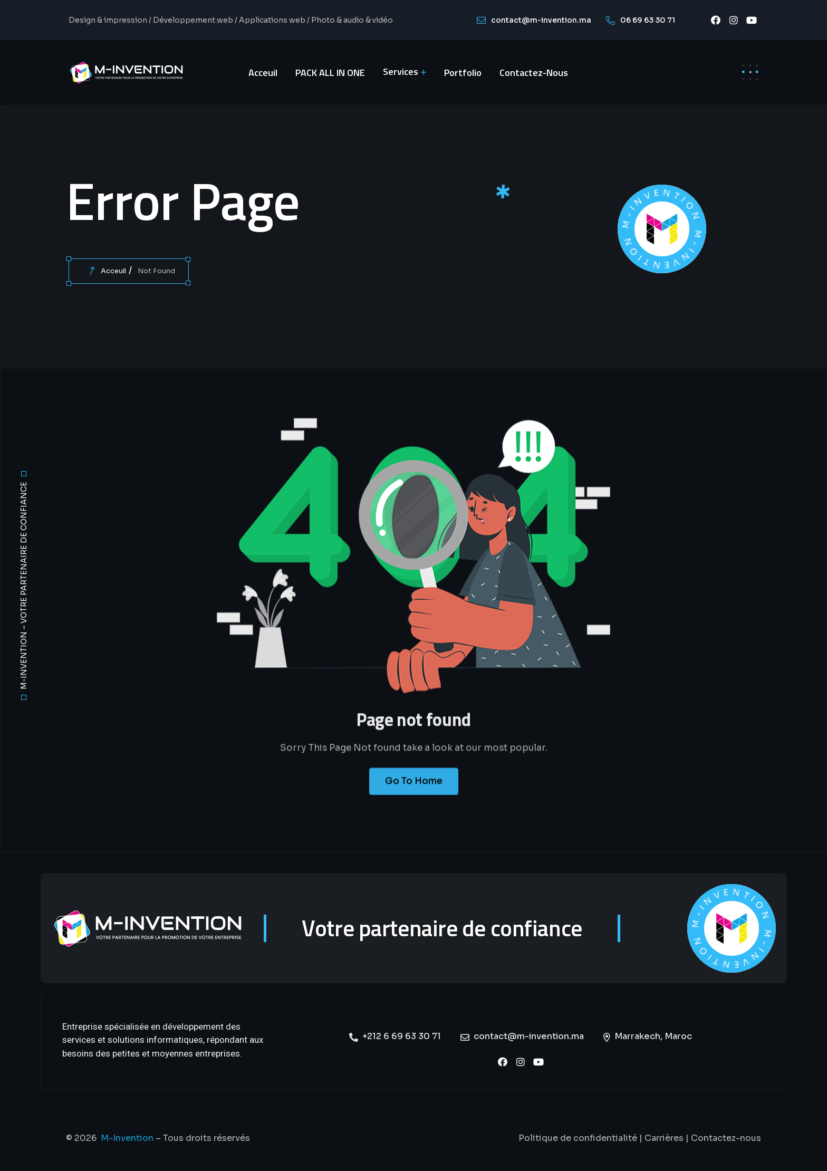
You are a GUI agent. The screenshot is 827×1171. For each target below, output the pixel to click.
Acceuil (113, 270)
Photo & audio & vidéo (352, 20)
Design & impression (108, 20)
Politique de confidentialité (577, 1138)
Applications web (272, 20)
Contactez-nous (726, 1138)
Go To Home (414, 791)
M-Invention (127, 1138)
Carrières (664, 1138)
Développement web (193, 20)
